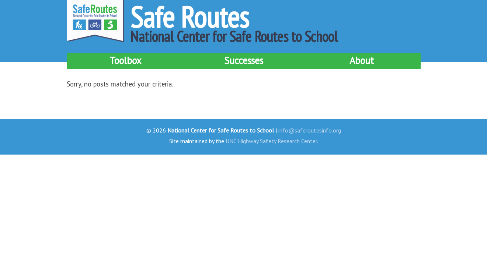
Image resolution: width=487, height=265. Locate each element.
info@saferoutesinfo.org (309, 130)
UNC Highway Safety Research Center (271, 141)
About (361, 60)
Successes (243, 60)
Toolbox (125, 60)
